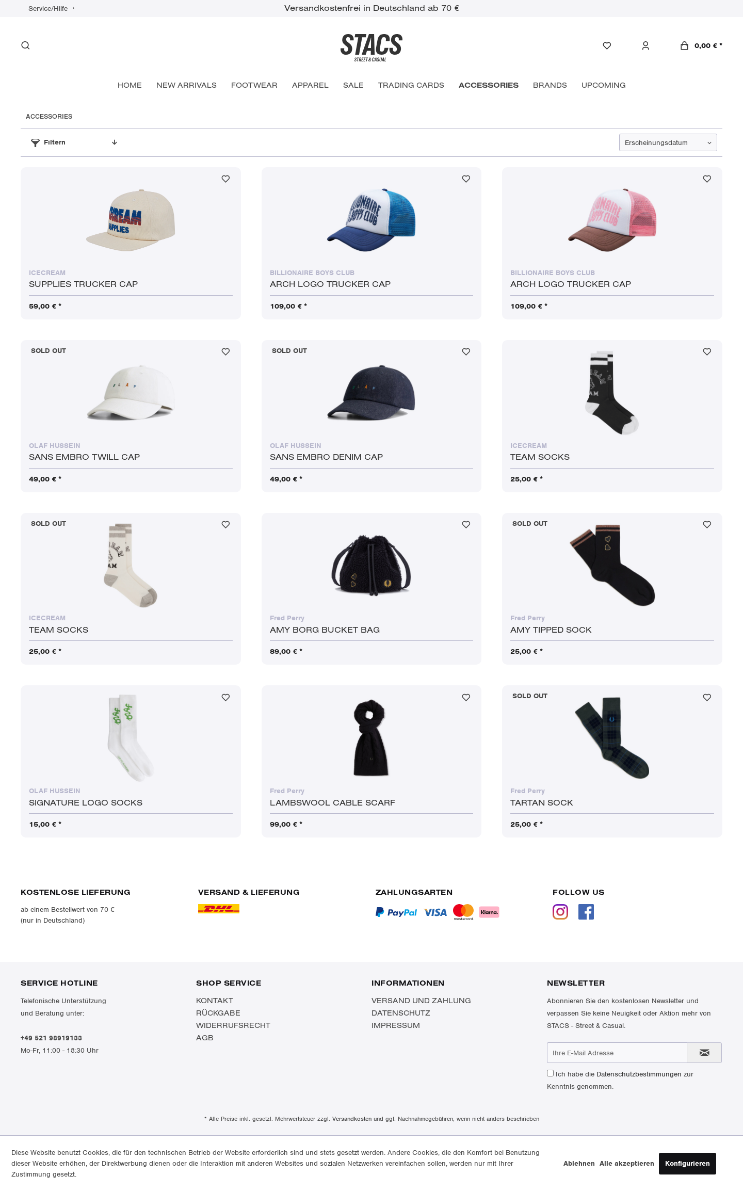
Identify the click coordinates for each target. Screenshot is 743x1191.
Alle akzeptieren (627, 1163)
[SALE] (353, 85)
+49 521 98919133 (51, 1038)
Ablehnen (579, 1163)
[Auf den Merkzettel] (226, 181)
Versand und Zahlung (421, 1000)
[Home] (129, 85)
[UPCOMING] (603, 85)
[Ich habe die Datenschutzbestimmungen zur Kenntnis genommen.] (550, 1073)
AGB (205, 1037)
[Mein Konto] (651, 46)
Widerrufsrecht (233, 1025)
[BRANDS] (550, 85)
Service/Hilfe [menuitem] (49, 8)
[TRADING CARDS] (411, 85)
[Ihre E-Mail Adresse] (617, 1052)
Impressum (396, 1025)
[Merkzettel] (612, 46)
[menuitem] (612, 46)
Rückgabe (218, 1013)
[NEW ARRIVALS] (186, 85)
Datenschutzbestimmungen (639, 1074)
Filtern (48, 142)
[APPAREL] (310, 85)
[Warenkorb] (701, 45)
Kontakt (214, 1000)
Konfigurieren (687, 1163)
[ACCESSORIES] (488, 85)
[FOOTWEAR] (254, 85)
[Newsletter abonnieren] (704, 1052)
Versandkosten (352, 1119)
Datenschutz (401, 1013)
